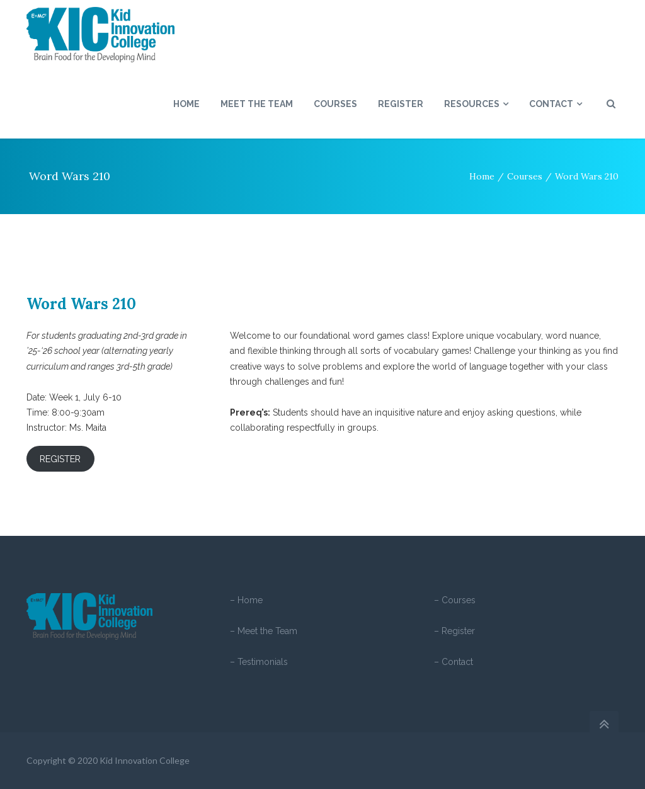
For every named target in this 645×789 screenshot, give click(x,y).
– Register (454, 631)
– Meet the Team (263, 631)
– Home (246, 600)
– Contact (453, 662)
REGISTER (60, 458)
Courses (524, 176)
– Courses (455, 600)
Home (481, 176)
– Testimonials (259, 662)
